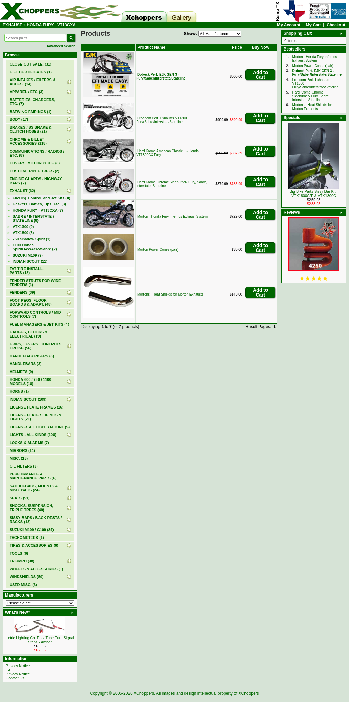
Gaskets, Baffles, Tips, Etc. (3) (39, 204)
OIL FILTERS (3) (24, 466)
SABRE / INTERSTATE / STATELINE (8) (33, 218)
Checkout (336, 25)
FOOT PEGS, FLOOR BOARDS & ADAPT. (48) (31, 302)
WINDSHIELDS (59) (27, 577)
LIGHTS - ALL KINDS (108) (33, 435)
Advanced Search (61, 46)
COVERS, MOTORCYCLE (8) (35, 163)
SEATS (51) (19, 498)
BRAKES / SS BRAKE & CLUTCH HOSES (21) (30, 129)
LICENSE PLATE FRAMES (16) (36, 407)
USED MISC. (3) (23, 585)
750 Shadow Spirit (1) (31, 239)
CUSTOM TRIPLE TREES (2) (34, 171)
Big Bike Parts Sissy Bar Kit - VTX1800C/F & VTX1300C (314, 193)
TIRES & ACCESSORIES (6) (34, 545)
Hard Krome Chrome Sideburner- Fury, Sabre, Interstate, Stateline (311, 96)
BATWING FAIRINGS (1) (30, 112)
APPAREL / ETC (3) (26, 92)
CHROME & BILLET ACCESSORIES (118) (28, 141)
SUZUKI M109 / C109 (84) (32, 530)
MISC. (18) (19, 458)
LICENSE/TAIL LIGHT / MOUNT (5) (40, 427)
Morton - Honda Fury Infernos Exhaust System (172, 216)
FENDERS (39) (22, 292)
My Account (288, 25)
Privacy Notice (18, 666)
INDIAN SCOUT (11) (30, 261)
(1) (31, 72)
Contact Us (15, 678)
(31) (30, 64)
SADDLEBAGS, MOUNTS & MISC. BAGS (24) (34, 488)
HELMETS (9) (21, 372)
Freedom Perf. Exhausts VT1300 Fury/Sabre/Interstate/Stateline (161, 120)
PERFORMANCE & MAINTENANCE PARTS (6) (33, 476)
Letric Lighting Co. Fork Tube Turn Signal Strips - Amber (40, 640)
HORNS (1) (19, 391)
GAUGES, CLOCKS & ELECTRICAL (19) (28, 334)
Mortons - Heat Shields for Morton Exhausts (170, 294)
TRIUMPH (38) (22, 561)
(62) (22, 191)
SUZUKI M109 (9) (28, 255)
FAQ (9, 670)
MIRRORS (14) (22, 450)
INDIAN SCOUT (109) (28, 399)
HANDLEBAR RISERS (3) (32, 356)
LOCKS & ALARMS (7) (29, 443)
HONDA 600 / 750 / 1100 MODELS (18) (30, 381)
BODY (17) (19, 119)
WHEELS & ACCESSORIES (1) (36, 569)
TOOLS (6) (19, 553)
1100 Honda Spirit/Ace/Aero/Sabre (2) (35, 247)
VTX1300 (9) (23, 227)
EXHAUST (12, 25)
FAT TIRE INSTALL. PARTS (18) (27, 271)
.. (285, 274)
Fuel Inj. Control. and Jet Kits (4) (41, 198)
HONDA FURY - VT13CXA (51, 25)
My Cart (313, 25)
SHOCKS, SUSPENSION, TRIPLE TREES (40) (31, 508)
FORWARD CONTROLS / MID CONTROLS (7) (35, 314)
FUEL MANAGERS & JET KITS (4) (39, 324)
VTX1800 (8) (23, 233)
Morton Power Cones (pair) (157, 250)
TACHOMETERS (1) (27, 537)
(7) (38, 210)
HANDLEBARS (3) (26, 364)
